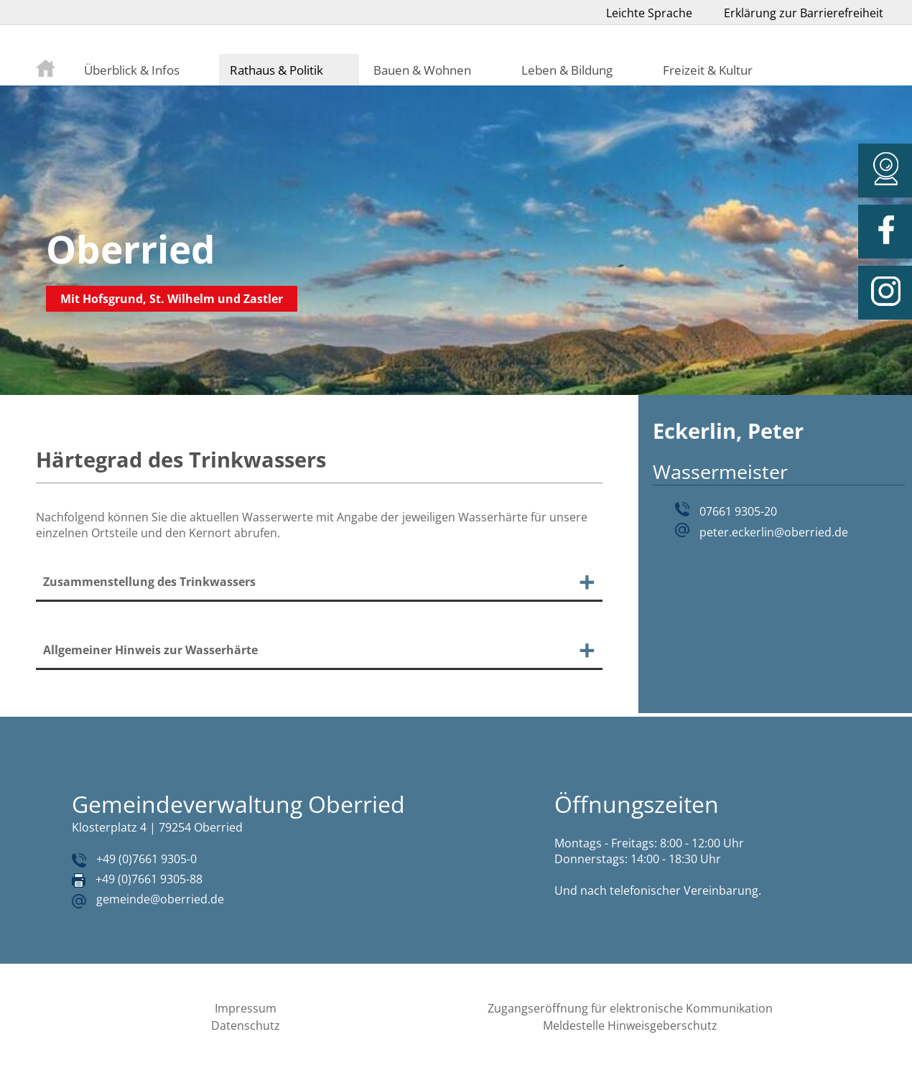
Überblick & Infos (132, 69)
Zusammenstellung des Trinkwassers (149, 582)
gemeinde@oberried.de (160, 899)
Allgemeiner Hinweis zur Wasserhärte (150, 650)
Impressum (245, 1008)
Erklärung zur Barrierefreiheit (803, 13)
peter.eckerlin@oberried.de (773, 532)
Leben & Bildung (567, 69)
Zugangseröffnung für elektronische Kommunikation (630, 1008)
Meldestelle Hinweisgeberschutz (630, 1025)
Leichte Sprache (649, 13)
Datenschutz (245, 1025)
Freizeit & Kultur (708, 69)
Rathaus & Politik (276, 69)
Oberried (130, 249)
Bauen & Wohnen (422, 69)
